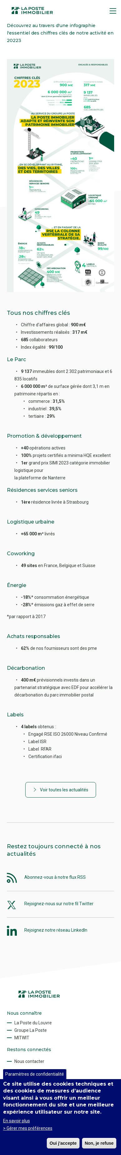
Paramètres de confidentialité (34, 1074)
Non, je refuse (99, 1143)
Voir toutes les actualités (64, 789)
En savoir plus (16, 1120)
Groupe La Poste (30, 1030)
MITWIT (21, 1037)
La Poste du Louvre (33, 1022)
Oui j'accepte (63, 1143)
